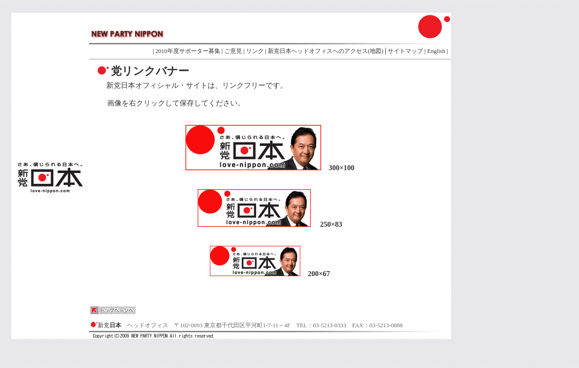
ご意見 (233, 51)
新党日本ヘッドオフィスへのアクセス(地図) (326, 51)
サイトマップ (405, 51)
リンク (255, 51)
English (436, 51)
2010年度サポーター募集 (188, 51)
